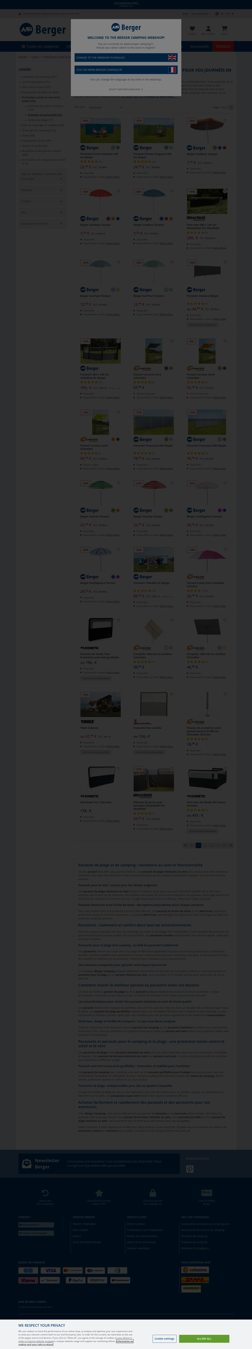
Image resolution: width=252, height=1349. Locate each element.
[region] (126, 1334)
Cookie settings (165, 1338)
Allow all (204, 1338)
